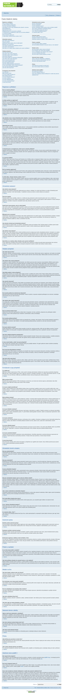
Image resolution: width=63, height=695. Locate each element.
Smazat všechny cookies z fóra (43, 687)
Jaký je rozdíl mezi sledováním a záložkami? (41, 58)
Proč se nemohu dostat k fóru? (8, 60)
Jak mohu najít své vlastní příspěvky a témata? (41, 54)
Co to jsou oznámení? (6, 78)
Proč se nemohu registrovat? (8, 34)
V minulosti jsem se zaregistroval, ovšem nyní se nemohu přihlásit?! (16, 32)
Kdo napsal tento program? (37, 71)
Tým (35, 687)
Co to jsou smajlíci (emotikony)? (8, 74)
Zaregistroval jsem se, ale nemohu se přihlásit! (11, 31)
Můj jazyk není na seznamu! (8, 44)
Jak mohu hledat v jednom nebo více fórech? (41, 49)
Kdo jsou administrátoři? (37, 23)
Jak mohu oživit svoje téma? (8, 67)
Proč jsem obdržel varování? (8, 62)
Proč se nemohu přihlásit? (7, 23)
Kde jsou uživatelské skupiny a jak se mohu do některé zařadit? (44, 27)
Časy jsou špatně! (6, 41)
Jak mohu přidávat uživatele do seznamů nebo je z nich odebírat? (45, 44)
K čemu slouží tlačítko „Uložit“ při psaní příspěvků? (12, 65)
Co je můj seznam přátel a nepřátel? (39, 43)
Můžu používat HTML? (7, 73)
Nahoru (5, 96)
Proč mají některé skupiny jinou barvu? (40, 29)
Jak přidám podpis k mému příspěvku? (10, 54)
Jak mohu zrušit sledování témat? (39, 61)
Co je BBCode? (5, 72)
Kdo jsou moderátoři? (36, 24)
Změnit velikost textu (59, 12)
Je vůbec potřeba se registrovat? (9, 24)
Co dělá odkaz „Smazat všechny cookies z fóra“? (12, 36)
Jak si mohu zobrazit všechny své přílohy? (40, 66)
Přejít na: (35, 684)
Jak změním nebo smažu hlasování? (9, 58)
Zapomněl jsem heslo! (6, 29)
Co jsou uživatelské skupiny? (38, 26)
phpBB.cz (34, 690)
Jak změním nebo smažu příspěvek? (9, 53)
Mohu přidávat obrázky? (7, 75)
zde (41, 658)
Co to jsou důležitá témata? (7, 79)
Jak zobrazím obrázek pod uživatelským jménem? (12, 45)
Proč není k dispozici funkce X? (38, 72)
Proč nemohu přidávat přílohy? (8, 61)
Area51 (22, 666)
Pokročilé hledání (57, 5)
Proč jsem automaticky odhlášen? (9, 26)
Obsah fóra (6, 13)
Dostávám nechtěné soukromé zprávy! (39, 37)
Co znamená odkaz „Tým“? (37, 32)
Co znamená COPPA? (6, 33)
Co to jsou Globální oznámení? (8, 77)
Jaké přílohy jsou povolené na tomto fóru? (40, 65)
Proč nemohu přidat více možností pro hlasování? (12, 57)
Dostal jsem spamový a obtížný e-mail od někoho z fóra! (43, 39)
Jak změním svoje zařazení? (8, 46)
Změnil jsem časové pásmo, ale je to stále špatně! (12, 43)
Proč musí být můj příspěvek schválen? (10, 66)
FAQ (47, 15)
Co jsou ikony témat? (6, 82)
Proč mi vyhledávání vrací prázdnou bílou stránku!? (42, 51)
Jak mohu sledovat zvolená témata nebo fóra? (41, 59)
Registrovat (52, 15)
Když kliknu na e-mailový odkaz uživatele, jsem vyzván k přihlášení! (15, 48)
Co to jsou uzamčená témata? (8, 80)
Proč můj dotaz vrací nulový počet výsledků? (41, 50)
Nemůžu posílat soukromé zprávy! (39, 36)
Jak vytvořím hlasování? (7, 56)
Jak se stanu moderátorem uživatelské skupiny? (41, 28)
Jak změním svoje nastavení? (8, 40)
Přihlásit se (58, 15)
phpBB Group (47, 657)
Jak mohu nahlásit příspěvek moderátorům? (11, 63)
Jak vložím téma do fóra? (7, 52)
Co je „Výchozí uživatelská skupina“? (39, 31)
